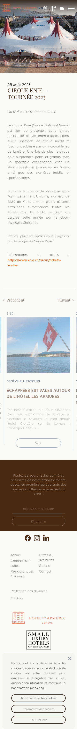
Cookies (17, 597)
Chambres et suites (21, 563)
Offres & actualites (46, 557)
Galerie (44, 565)
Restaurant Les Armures (22, 573)
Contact (45, 571)
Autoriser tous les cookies (38, 698)
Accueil (16, 554)
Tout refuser (38, 720)
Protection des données (29, 590)
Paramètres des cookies (38, 709)
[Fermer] (69, 658)
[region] (38, 691)
